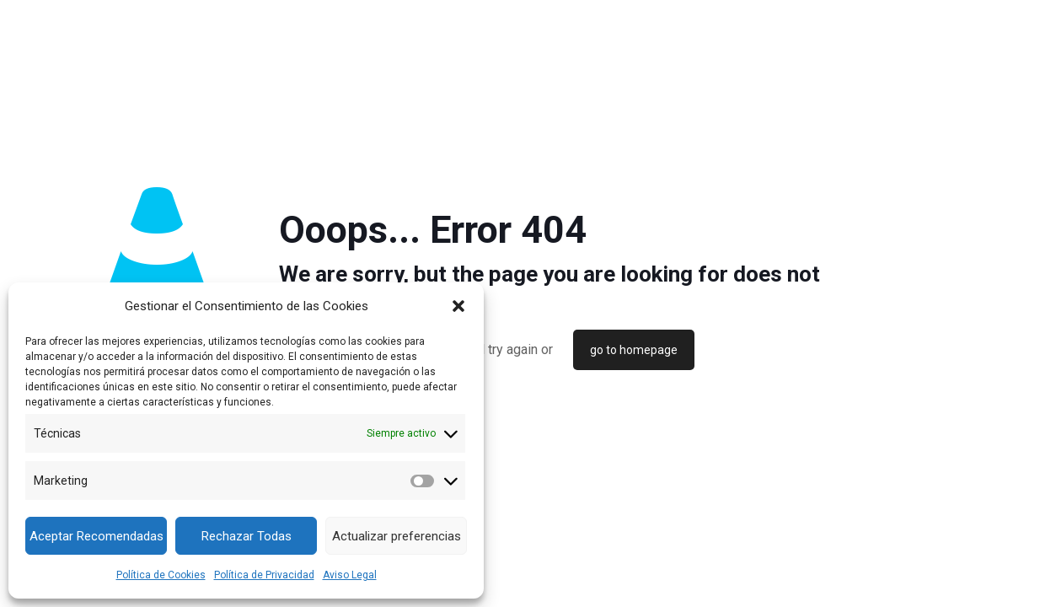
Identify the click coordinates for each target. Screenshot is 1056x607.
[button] (458, 306)
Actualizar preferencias (396, 536)
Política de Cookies (161, 575)
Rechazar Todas (246, 536)
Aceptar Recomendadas (96, 536)
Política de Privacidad (264, 575)
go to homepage (634, 350)
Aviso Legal (350, 575)
